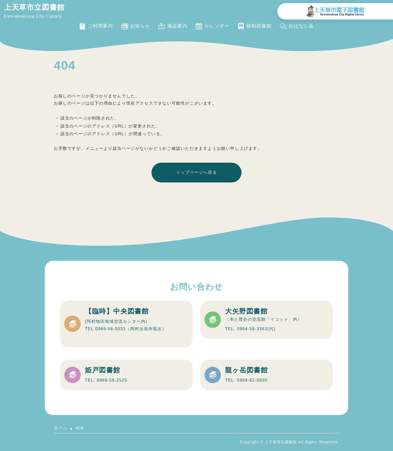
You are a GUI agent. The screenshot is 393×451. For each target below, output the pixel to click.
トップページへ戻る (196, 172)
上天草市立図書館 (34, 7)
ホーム (60, 428)
